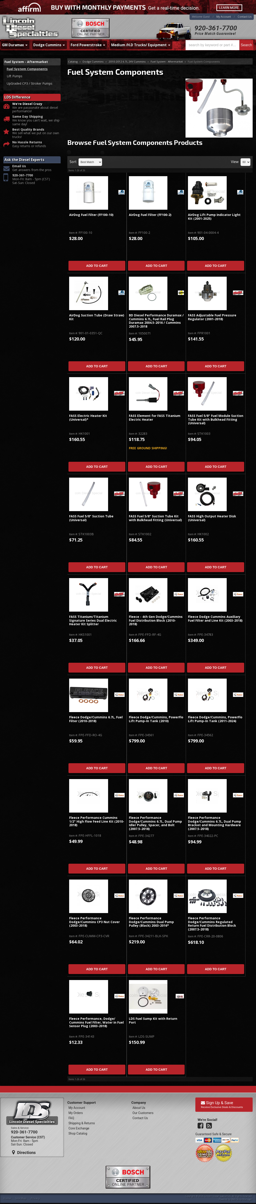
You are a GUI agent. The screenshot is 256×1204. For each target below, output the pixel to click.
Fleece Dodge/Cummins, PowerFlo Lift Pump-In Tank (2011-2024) (215, 719)
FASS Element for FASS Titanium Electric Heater (154, 417)
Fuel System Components (27, 69)
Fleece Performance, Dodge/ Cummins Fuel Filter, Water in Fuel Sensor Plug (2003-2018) (96, 1022)
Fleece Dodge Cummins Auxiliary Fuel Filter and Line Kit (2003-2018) (215, 618)
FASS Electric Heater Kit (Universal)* (88, 417)
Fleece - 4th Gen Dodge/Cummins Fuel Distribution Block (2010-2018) (156, 620)
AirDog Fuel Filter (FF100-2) (150, 215)
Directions (24, 1152)
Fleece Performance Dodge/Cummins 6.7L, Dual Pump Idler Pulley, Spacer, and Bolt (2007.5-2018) (155, 823)
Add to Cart (97, 266)
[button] (219, 45)
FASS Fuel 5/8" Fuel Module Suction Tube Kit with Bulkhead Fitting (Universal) (215, 419)
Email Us (19, 166)
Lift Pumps (14, 76)
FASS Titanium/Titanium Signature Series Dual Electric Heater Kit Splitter (93, 620)
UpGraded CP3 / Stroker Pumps (29, 83)
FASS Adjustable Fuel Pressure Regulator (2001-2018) (212, 317)
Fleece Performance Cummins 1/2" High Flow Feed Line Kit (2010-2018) (96, 821)
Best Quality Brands (28, 130)
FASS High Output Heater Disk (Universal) (212, 518)
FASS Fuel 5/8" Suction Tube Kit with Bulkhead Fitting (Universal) (155, 518)
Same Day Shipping (27, 117)
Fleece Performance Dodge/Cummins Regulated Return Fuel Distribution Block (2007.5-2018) (212, 923)
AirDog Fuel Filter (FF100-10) (91, 215)
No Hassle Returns (27, 142)
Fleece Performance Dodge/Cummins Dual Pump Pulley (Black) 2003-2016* (151, 922)
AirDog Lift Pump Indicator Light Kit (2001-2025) (214, 216)
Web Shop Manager (241, 1199)
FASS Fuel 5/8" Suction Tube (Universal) (91, 518)
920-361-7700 (215, 28)
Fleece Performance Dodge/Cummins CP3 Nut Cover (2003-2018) (94, 922)
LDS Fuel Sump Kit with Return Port (153, 1020)
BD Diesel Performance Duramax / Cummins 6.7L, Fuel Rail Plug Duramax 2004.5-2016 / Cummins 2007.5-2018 (156, 321)
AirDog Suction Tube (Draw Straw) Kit (96, 317)
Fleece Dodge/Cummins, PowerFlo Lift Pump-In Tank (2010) (156, 719)
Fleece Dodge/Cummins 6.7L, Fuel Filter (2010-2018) (96, 719)
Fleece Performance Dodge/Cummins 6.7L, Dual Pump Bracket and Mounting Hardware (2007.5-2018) (214, 823)
